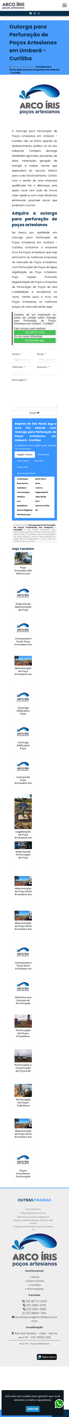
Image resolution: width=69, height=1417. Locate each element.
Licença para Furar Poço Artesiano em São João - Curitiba (23, 644)
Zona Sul (38, 460)
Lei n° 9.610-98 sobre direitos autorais (34, 540)
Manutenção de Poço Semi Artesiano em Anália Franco (23, 927)
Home (35, 1277)
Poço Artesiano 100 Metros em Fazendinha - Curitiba (23, 573)
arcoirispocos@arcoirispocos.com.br (36, 1319)
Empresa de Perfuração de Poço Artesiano (33, 1228)
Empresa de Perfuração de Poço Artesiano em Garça (23, 857)
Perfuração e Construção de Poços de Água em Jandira (23, 1071)
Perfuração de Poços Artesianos (33, 1217)
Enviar (34, 413)
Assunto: (43, 367)
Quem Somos (35, 1281)
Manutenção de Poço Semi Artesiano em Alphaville (23, 1135)
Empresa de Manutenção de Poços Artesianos (33, 1222)
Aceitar (33, 1409)
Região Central (24, 454)
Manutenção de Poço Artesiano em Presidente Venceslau (23, 674)
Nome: (16, 354)
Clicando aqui (34, 340)
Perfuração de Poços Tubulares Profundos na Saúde (23, 1105)
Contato (35, 1285)
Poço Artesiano (33, 1209)
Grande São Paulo (26, 473)
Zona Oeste (23, 460)
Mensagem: (20, 380)
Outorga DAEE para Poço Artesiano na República (23, 713)
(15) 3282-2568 (36, 1309)
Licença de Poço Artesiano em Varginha (23, 781)
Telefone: (18, 367)
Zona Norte (43, 454)
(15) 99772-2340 (34, 332)
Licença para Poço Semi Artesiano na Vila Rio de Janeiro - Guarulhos (23, 970)
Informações (35, 1289)
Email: (41, 354)
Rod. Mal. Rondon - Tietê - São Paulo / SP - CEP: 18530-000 (36, 1335)
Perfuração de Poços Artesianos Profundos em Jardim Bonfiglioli (23, 1038)
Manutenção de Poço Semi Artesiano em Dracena (23, 893)
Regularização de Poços (33, 1213)
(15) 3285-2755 (36, 1305)
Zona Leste (22, 467)
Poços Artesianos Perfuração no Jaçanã (23, 1175)
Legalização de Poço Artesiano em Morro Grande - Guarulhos (23, 839)
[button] (64, 5)
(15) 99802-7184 (36, 1313)
